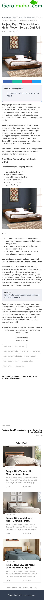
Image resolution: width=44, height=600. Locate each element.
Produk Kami (16, 587)
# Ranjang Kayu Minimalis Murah (12, 356)
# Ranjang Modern (27, 361)
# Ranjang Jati (7, 346)
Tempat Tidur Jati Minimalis (26, 18)
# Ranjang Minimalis (30, 356)
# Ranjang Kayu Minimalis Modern (30, 351)
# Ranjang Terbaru (8, 366)
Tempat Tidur (11, 18)
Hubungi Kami (27, 587)
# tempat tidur (20, 366)
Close (20, 89)
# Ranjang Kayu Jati (19, 346)
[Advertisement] (22, 402)
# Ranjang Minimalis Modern (11, 361)
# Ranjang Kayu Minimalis (10, 351)
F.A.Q (35, 587)
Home (4, 18)
